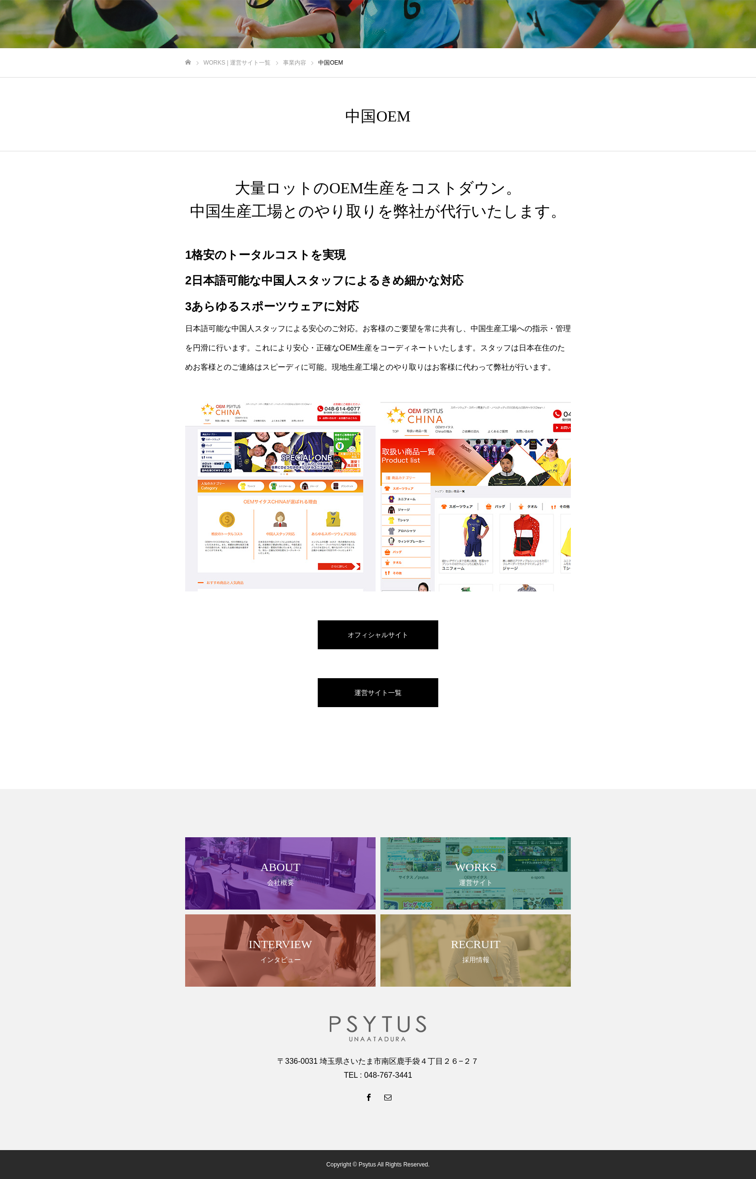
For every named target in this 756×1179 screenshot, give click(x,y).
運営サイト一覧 (378, 693)
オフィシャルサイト (378, 635)
